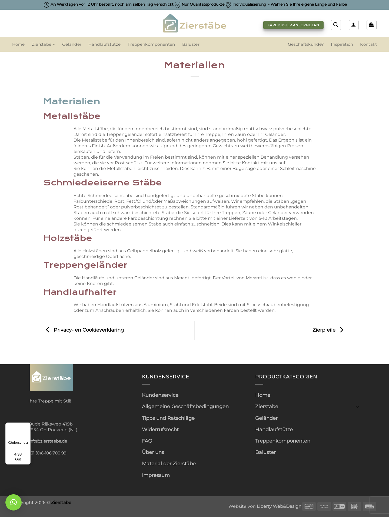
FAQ (147, 441)
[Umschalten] (357, 406)
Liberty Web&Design (279, 506)
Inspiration (342, 44)
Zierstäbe (43, 44)
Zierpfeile (329, 330)
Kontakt (368, 44)
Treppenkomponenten (151, 44)
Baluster (191, 44)
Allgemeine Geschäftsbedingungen (185, 406)
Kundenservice (160, 395)
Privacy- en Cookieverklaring (83, 330)
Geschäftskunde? (306, 44)
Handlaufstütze (104, 44)
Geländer (71, 44)
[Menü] (27, 426)
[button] (353, 25)
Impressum (156, 475)
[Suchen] (336, 25)
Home (18, 44)
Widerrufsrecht (160, 429)
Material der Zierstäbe (169, 463)
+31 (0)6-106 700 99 (47, 453)
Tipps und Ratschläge (168, 418)
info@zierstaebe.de (47, 441)
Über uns (153, 452)
